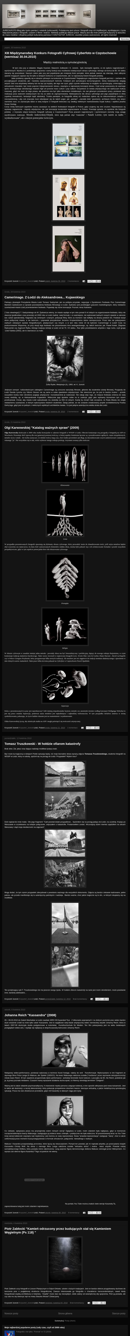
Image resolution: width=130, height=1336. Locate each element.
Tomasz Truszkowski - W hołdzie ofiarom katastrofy (42, 744)
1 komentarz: (72, 728)
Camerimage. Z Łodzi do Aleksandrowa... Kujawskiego (45, 297)
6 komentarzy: (74, 1213)
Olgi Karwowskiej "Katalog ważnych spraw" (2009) (42, 427)
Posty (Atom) (70, 1321)
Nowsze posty (11, 1313)
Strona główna (65, 1313)
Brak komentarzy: (80, 999)
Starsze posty (118, 1313)
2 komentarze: (74, 281)
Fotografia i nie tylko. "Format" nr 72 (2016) (33, 1332)
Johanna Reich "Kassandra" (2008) (30, 1015)
